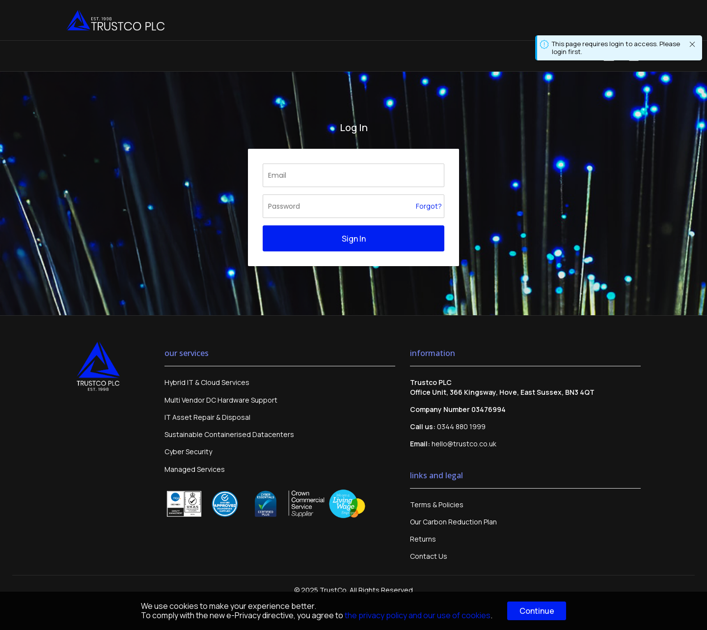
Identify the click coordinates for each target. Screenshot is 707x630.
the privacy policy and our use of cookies (417, 615)
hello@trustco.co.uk (464, 443)
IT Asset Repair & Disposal (207, 417)
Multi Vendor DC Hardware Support (220, 400)
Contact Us (428, 556)
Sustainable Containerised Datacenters (229, 434)
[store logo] (115, 20)
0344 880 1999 (461, 426)
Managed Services (194, 469)
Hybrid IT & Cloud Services (206, 382)
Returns (423, 539)
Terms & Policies (436, 504)
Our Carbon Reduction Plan (453, 521)
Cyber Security (188, 451)
